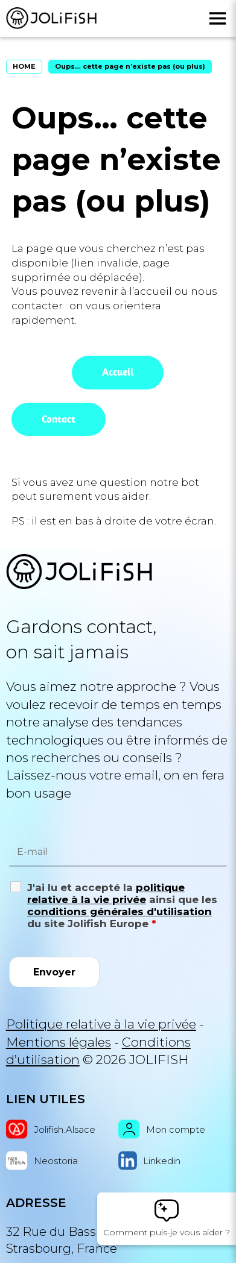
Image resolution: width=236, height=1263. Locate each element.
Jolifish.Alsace (50, 1129)
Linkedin (149, 1160)
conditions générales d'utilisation (119, 912)
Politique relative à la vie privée (101, 1024)
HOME (24, 66)
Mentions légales (58, 1042)
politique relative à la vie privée (106, 893)
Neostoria (42, 1160)
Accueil (117, 372)
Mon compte (161, 1129)
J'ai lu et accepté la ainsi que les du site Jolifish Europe (122, 905)
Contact (58, 419)
